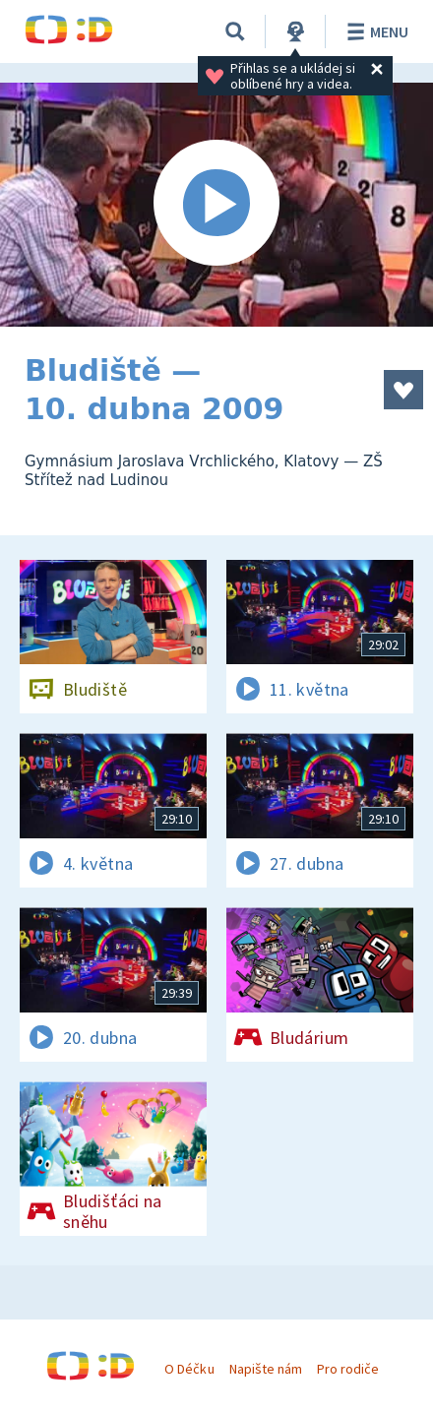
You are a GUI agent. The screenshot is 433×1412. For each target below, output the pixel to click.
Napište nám (265, 1369)
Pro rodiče (348, 1369)
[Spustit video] (216, 205)
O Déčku (189, 1369)
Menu (374, 31)
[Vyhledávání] (235, 31)
